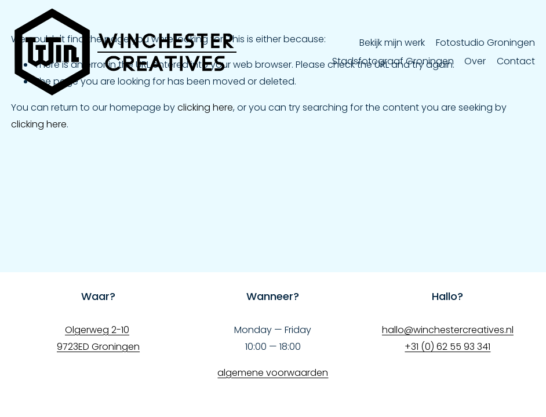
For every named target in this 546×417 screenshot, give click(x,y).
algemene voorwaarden (272, 372)
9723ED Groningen (98, 346)
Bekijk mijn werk (392, 42)
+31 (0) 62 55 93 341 (447, 346)
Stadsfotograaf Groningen (393, 61)
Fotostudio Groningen (485, 42)
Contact (516, 61)
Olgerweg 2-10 (97, 329)
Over (475, 61)
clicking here (205, 107)
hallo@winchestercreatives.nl (448, 329)
